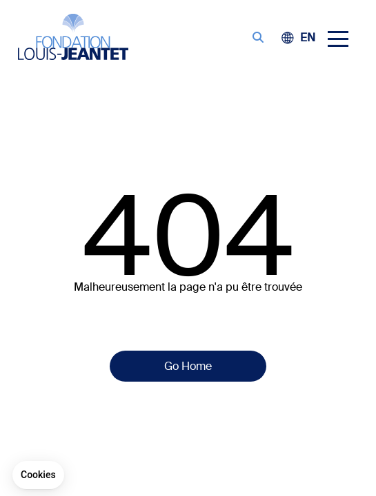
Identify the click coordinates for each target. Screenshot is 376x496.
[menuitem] (307, 37)
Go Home (188, 366)
